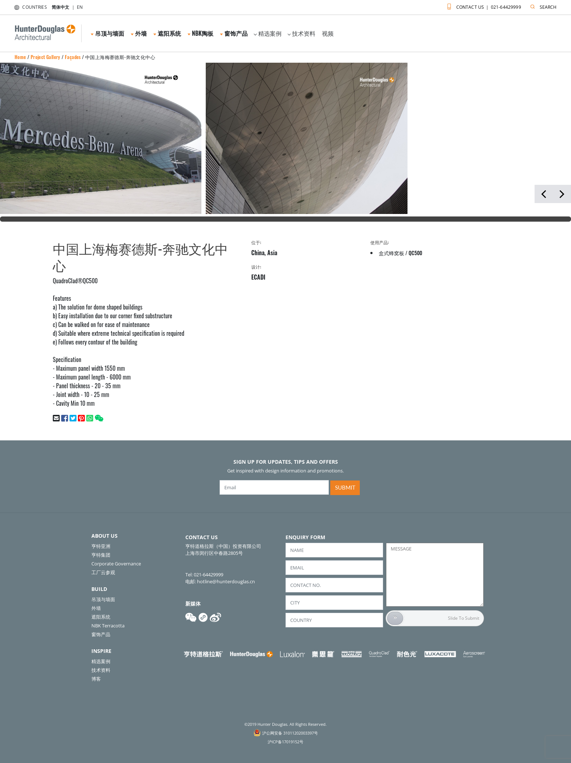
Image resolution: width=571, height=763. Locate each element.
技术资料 (301, 33)
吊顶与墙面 (107, 33)
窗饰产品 (234, 33)
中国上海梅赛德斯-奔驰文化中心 (120, 57)
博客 (96, 679)
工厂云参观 (103, 572)
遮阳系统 (167, 33)
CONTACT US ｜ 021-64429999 (482, 5)
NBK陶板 (200, 33)
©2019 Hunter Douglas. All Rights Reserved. (285, 724)
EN (80, 7)
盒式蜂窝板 (391, 253)
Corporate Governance (116, 563)
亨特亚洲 (100, 546)
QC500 (415, 253)
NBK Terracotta (108, 625)
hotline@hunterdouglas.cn (226, 581)
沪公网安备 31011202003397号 (290, 733)
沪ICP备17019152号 (285, 741)
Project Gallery (45, 57)
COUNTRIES (29, 7)
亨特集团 (100, 555)
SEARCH (542, 5)
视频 (328, 33)
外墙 (139, 33)
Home (20, 57)
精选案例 (267, 33)
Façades (73, 57)
